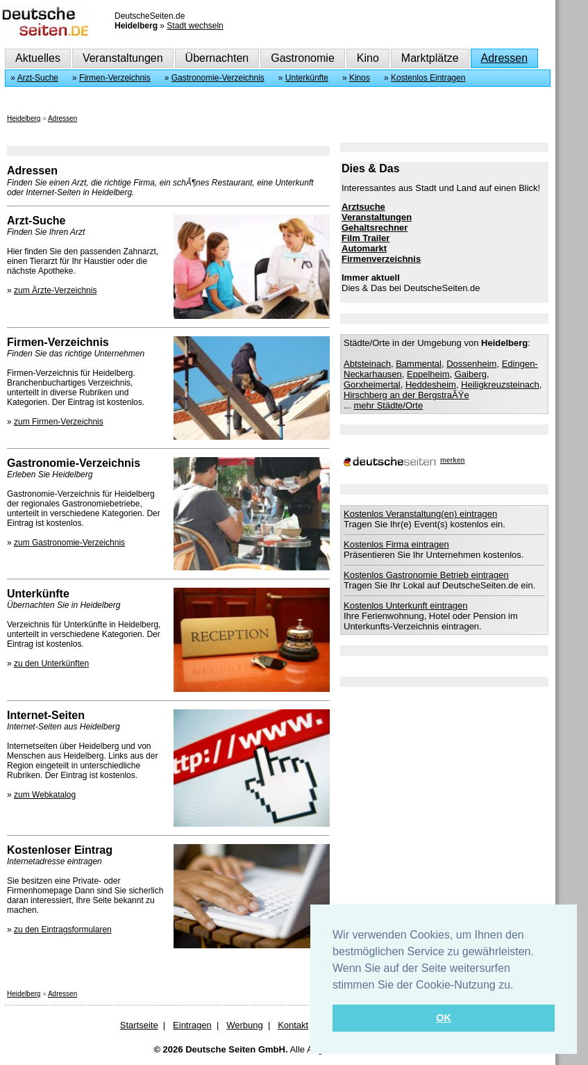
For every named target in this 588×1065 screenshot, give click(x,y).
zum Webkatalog (45, 795)
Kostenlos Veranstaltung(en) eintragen (420, 514)
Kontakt (293, 1025)
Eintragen (192, 1025)
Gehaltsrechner (375, 227)
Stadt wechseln (195, 26)
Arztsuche (363, 206)
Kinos (359, 78)
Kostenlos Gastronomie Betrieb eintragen (426, 575)
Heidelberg (23, 118)
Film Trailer (365, 238)
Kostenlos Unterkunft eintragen (406, 605)
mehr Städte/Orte (388, 405)
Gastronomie (303, 58)
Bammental (419, 363)
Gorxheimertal (372, 384)
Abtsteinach (367, 363)
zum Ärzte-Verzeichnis (55, 290)
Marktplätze (430, 58)
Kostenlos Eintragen (428, 78)
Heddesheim (430, 384)
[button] (518, 986)
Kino (368, 58)
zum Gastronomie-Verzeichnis (69, 542)
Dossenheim (471, 363)
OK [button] (443, 1017)
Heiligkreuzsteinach (500, 384)
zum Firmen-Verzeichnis (58, 422)
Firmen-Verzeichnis (115, 78)
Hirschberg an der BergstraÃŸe (406, 395)
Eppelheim (428, 374)
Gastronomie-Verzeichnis (217, 78)
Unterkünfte (306, 78)
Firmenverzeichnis (381, 259)
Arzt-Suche (37, 78)
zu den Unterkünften (51, 663)
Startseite (139, 1025)
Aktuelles (37, 58)
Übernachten (217, 58)
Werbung (244, 1025)
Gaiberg (471, 374)
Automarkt (364, 248)
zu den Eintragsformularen (63, 929)
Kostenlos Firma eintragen (396, 544)
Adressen (504, 58)
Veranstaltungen (123, 58)
